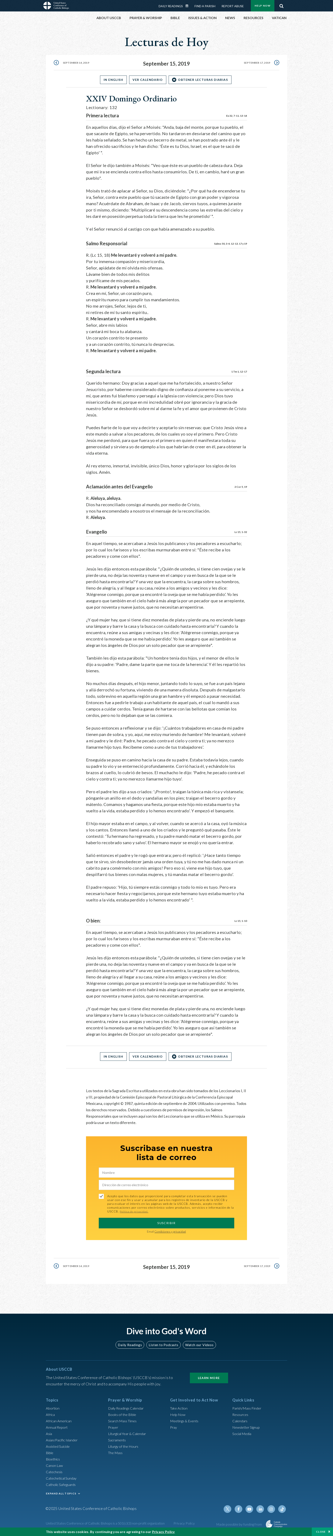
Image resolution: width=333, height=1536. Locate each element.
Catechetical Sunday (62, 1478)
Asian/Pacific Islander (63, 1440)
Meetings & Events (186, 1420)
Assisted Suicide (59, 1446)
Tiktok (282, 1509)
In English (110, 79)
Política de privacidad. (135, 1211)
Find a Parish (205, 6)
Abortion (53, 1408)
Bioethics (54, 1459)
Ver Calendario (148, 79)
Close (321, 1531)
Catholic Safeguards (62, 1484)
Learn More (209, 1378)
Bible (50, 1452)
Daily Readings (171, 6)
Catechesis (55, 1471)
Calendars (240, 1420)
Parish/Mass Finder (248, 1408)
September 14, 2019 (77, 63)
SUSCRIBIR (166, 1223)
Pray (174, 1427)
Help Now (263, 5)
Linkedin (262, 1509)
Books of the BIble (123, 1414)
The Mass (116, 1452)
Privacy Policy (184, 1523)
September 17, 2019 (255, 63)
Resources (241, 1414)
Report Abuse (233, 6)
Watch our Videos (197, 1345)
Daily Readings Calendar (188, 6)
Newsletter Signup (247, 1427)
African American (60, 1420)
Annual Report (58, 1427)
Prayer (113, 1427)
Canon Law (55, 1465)
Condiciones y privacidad (170, 1231)
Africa (51, 1414)
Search (281, 5)
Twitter (231, 1509)
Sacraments (117, 1440)
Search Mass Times (123, 1420)
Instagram (272, 1509)
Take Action (179, 1408)
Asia (49, 1433)
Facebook (242, 1509)
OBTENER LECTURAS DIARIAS (206, 79)
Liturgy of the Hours (124, 1446)
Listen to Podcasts (163, 1345)
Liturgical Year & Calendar (129, 1433)
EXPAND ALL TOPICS (61, 1493)
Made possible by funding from (239, 1524)
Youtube (252, 1509)
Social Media (243, 1433)
